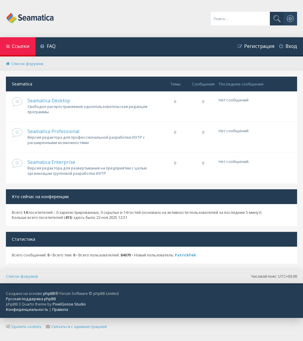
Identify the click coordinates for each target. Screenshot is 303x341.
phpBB (49, 293)
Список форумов (22, 276)
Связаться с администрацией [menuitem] (76, 326)
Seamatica (22, 84)
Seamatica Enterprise (51, 162)
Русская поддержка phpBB (31, 298)
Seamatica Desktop (49, 100)
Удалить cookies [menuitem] (23, 326)
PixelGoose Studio (69, 304)
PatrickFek (185, 255)
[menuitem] (48, 46)
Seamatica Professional (54, 131)
